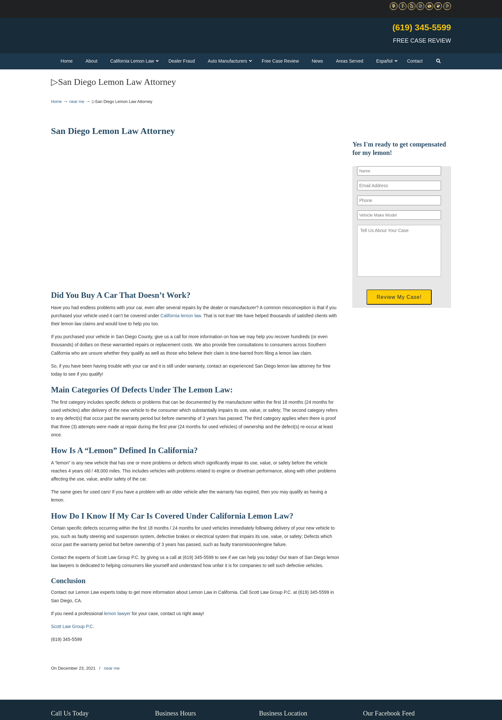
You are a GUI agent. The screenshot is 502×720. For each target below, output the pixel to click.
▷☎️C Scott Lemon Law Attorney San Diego (126, 32)
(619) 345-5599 (421, 27)
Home (56, 101)
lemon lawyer (117, 613)
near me (76, 101)
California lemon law (180, 315)
